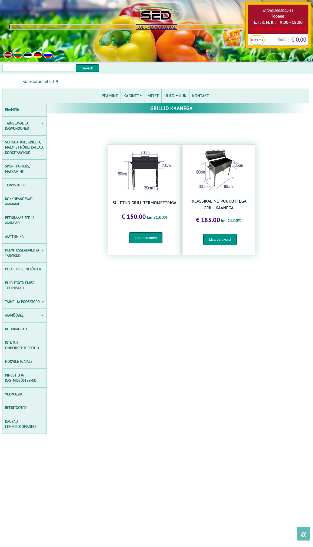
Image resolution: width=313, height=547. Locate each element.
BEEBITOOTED (15, 407)
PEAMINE (12, 109)
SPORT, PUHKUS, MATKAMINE (17, 169)
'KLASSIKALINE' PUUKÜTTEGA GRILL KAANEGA (219, 204)
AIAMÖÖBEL (24, 315)
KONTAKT (200, 95)
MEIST (153, 95)
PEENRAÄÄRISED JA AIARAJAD (20, 221)
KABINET (133, 95)
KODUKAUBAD (16, 329)
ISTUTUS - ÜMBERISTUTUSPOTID (22, 345)
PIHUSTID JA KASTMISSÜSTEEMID (20, 378)
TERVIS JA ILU (15, 185)
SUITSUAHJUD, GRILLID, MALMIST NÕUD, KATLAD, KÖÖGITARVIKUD (24, 147)
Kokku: (283, 39)
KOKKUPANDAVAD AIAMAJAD (18, 202)
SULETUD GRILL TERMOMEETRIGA (144, 202)
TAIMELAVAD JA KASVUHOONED (24, 126)
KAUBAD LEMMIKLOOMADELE (21, 424)
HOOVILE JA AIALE (18, 361)
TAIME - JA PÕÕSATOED (24, 302)
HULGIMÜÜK (175, 95)
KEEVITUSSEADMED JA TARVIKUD (24, 253)
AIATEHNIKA (14, 236)
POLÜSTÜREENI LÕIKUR (23, 269)
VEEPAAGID (13, 394)
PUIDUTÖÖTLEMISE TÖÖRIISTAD (20, 286)
